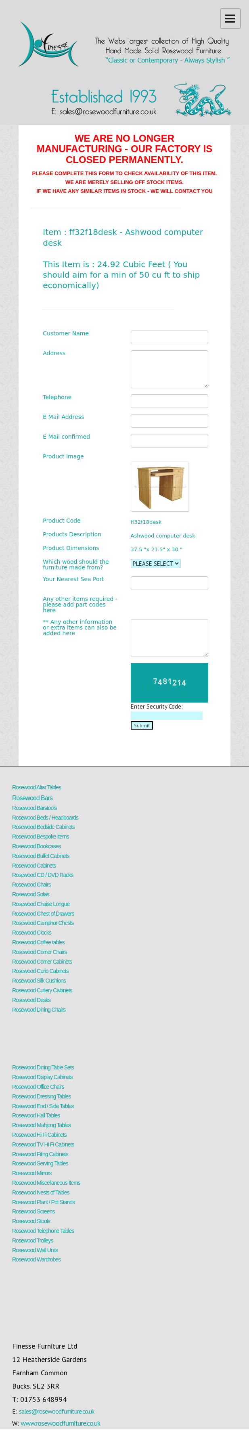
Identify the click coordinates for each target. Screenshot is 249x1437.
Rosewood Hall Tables (36, 1115)
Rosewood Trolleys (32, 1240)
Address (54, 353)
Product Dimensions (71, 548)
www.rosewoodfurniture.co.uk (60, 1423)
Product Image (63, 456)
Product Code (61, 520)
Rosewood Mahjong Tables (41, 1125)
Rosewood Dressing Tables (41, 1096)
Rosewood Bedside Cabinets (43, 827)
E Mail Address (63, 417)
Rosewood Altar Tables (36, 787)
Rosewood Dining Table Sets (43, 1067)
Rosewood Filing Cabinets (40, 1154)
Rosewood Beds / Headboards (45, 817)
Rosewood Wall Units (35, 1250)
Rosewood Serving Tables (40, 1163)
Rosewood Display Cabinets (42, 1077)
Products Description (72, 534)
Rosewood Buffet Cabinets (40, 856)
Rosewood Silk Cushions (39, 980)
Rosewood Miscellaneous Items (46, 1183)
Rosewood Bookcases (36, 846)
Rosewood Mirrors (32, 1173)
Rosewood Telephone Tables (43, 1231)
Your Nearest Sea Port (73, 579)
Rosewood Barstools (34, 808)
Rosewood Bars (32, 798)
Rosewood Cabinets (34, 865)
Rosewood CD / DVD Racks (42, 875)
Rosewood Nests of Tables (40, 1192)
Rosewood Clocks (31, 932)
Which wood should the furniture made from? (76, 564)
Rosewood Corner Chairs (39, 952)
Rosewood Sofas (30, 894)
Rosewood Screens (33, 1211)
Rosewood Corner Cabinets (42, 961)
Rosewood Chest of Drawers (43, 913)
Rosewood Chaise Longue (40, 904)
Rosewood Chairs (31, 884)
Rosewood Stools (31, 1221)
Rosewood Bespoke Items (40, 836)
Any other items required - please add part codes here (80, 604)
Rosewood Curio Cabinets (40, 971)
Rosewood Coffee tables (38, 942)
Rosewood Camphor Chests (42, 923)
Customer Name (66, 333)
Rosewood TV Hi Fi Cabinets (43, 1144)
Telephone (57, 397)
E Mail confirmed (66, 436)
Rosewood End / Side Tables (43, 1106)
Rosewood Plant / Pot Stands (43, 1202)
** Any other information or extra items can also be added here (80, 627)
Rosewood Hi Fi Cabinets (39, 1135)
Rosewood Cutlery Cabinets (42, 990)
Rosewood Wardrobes (36, 1259)
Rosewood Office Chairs (38, 1087)
